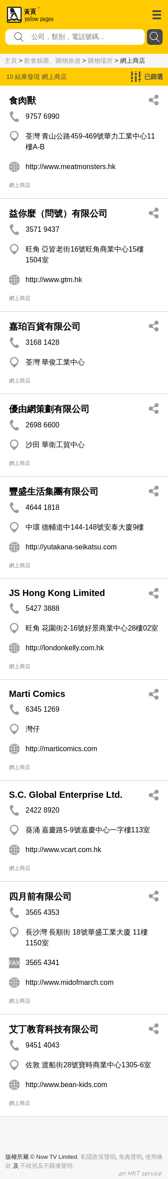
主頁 (10, 60)
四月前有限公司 (40, 896)
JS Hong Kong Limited (57, 593)
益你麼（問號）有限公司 (58, 213)
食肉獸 (22, 100)
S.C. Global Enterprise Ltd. (65, 795)
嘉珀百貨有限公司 (45, 326)
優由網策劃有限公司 (49, 409)
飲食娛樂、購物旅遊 (52, 60)
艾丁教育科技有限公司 (54, 1029)
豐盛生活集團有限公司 (54, 491)
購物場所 (100, 60)
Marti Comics (37, 694)
